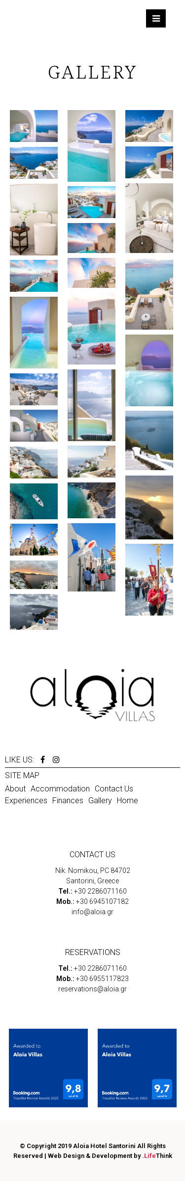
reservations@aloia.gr (92, 989)
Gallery (100, 800)
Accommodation (60, 788)
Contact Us (114, 788)
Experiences (26, 800)
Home (127, 800)
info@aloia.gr (92, 912)
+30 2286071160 (100, 891)
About (15, 788)
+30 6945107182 (102, 901)
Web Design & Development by (110, 1155)
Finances (67, 800)
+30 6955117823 (102, 979)
